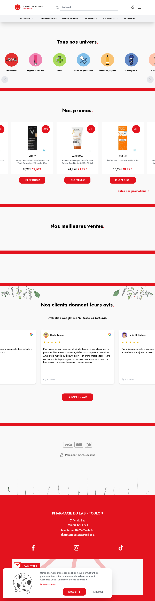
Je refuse (98, 592)
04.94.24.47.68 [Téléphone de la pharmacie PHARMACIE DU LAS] (84, 530)
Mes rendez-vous (49, 18)
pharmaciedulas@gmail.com (77, 535)
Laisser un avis (77, 397)
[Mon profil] (133, 7)
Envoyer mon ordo (70, 18)
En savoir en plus (48, 584)
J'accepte (74, 592)
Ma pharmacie (91, 18)
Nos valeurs (129, 18)
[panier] (139, 7)
